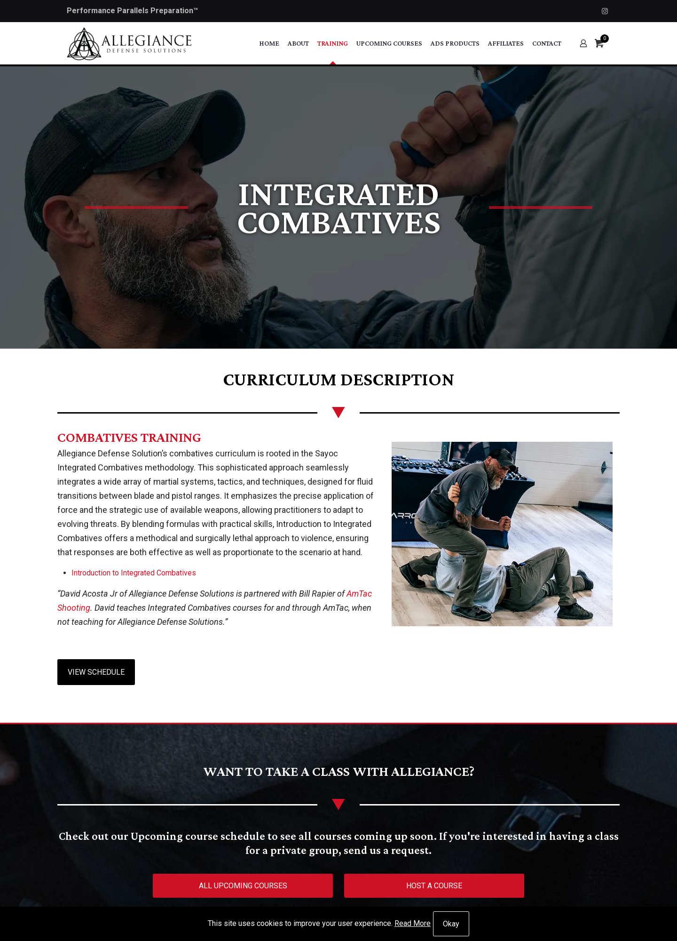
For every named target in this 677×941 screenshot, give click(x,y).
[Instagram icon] (604, 11)
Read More (412, 923)
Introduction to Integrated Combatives (133, 572)
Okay (451, 923)
